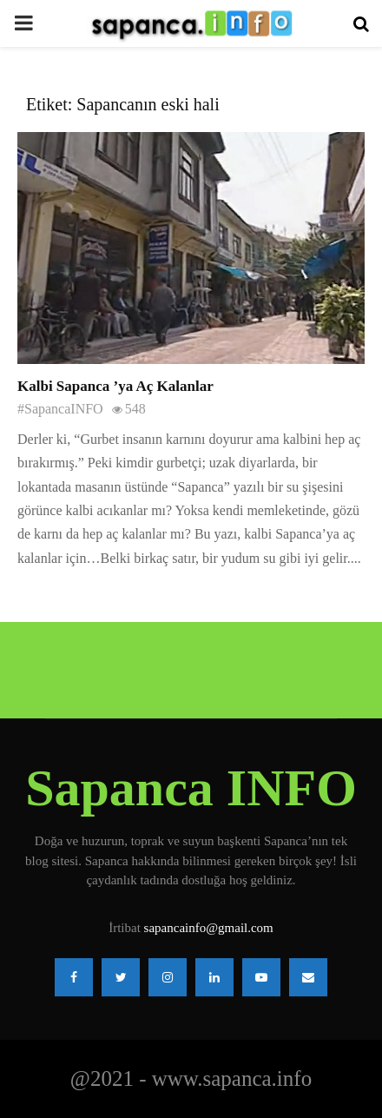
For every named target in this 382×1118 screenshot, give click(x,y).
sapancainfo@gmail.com (208, 928)
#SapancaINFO (60, 408)
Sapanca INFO (191, 788)
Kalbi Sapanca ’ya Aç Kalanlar (115, 386)
